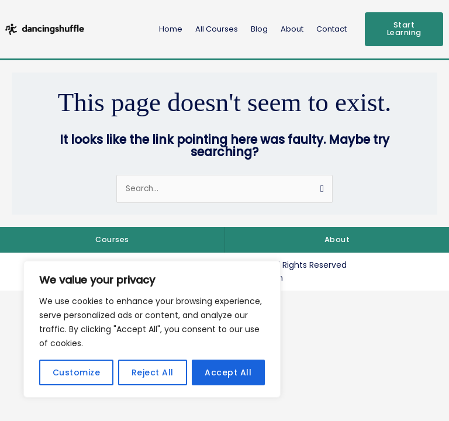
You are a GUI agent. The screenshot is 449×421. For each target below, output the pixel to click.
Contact (331, 28)
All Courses (216, 28)
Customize (77, 372)
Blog (259, 28)
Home (170, 28)
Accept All (228, 372)
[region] (152, 329)
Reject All (153, 372)
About (292, 28)
